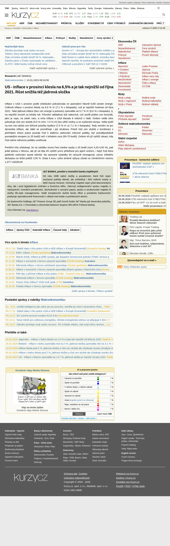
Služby (72, 38)
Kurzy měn (46, 8)
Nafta (84, 458)
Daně (94, 461)
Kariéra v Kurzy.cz (126, 477)
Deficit (121, 142)
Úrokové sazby (40, 434)
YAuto (144, 3)
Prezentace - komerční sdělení (141, 159)
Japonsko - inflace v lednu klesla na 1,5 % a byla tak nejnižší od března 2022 (59, 339)
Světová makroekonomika (134, 123)
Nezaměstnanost (32, 38)
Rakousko (147, 134)
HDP (8, 38)
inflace (18, 107)
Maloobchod (124, 51)
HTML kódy (138, 486)
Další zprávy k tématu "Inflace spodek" (92, 291)
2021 (7, 111)
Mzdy (121, 94)
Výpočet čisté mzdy (13, 434)
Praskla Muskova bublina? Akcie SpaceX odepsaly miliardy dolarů (140, 226)
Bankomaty (47, 431)
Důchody (38, 462)
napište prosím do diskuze (81, 400)
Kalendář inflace (41, 230)
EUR (55, 13)
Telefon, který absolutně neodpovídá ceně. (28, 53)
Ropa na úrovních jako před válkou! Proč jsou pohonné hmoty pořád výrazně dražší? (146, 236)
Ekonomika (27, 28)
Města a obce (98, 434)
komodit (108, 114)
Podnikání (97, 431)
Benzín (78, 458)
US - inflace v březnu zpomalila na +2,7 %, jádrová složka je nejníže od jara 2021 (62, 357)
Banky (37, 431)
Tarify (90, 8)
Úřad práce (39, 446)
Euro (47, 438)
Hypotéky (81, 8)
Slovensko (147, 130)
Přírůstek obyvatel (127, 119)
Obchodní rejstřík (126, 3)
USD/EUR (17, 162)
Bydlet (159, 3)
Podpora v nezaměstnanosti (46, 458)
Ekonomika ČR (127, 41)
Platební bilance (150, 51)
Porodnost (147, 116)
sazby (71, 147)
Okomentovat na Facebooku (21, 222)
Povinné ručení (11, 461)
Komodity (56, 8)
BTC (71, 13)
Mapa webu (132, 449)
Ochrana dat (70, 473)
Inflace (48, 38)
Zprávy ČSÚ (23, 230)
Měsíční (124, 73)
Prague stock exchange (131, 461)
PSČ (107, 434)
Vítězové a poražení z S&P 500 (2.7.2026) (84, 64)
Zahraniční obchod (151, 45)
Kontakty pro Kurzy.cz (128, 482)
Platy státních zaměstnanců (132, 148)
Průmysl (60, 38)
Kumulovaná (124, 89)
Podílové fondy (79, 438)
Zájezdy (137, 3)
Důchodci (146, 73)
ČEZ (107, 13)
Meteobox (152, 3)
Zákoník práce (98, 453)
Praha (155, 73)
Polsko (145, 127)
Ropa (89, 17)
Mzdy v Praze (125, 104)
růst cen (20, 121)
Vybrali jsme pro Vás (74, 46)
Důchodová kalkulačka (14, 438)
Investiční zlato (74, 454)
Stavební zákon (99, 457)
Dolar (52, 438)
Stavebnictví (86, 38)
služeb (29, 121)
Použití (120, 486)
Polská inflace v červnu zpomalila (34, 286)
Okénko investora (128, 211)
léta (43, 151)
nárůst (20, 125)
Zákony (118, 8)
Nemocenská (39, 455)
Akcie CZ (24, 8)
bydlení (51, 125)
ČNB (17, 38)
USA (120, 127)
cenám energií (105, 103)
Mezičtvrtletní (124, 79)
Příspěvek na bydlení (14, 446)
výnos (99, 154)
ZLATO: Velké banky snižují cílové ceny (26, 64)
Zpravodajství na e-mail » (141, 260)
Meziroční (123, 66)
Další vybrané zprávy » (102, 68)
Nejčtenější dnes (14, 46)
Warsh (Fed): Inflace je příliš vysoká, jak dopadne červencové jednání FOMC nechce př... (64, 256)
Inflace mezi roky (150, 76)
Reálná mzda (148, 97)
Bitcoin (72, 8)
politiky (85, 132)
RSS (126, 266)
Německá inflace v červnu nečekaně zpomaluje (41, 265)
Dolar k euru (49, 158)
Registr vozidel (127, 438)
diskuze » (81, 418)
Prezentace (141, 190)
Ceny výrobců (104, 38)
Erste (107, 17)
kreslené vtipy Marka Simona (31, 407)
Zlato (89, 13)
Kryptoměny (68, 446)
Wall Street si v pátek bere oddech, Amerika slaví (88, 57)
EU (119, 130)
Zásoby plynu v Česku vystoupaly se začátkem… (31, 60)
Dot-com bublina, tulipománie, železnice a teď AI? (147, 248)
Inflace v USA (12, 103)
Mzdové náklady (150, 104)
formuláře (102, 461)
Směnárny (38, 438)
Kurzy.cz (8, 28)
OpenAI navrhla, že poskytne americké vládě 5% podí (91, 60)
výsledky (63, 154)
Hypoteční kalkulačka (14, 457)
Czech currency (128, 457)
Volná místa (46, 443)
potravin (59, 111)
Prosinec (153, 66)
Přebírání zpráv (138, 266)
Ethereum (86, 446)
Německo (123, 134)
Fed (44, 132)
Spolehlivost (138, 434)
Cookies (83, 473)
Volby (123, 449)
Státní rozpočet (127, 138)
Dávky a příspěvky (42, 451)
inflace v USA (54, 118)
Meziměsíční (124, 83)
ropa (16, 118)
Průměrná (125, 76)
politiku (31, 140)
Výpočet (20, 431)
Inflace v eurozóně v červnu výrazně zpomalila (41, 261)
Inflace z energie (150, 79)
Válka (132, 8)
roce (59, 136)
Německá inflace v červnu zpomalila (35, 277)
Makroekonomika (14, 80)
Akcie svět (34, 8)
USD (55, 17)
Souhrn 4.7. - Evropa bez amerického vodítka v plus (90, 50)
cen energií (46, 111)
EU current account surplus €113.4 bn (37, 315)
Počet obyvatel (125, 116)
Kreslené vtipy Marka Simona (32, 370)
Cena (129, 434)
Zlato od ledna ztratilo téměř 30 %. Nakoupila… (30, 57)
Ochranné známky (100, 446)
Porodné (50, 455)
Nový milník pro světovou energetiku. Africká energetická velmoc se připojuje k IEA (61, 320)
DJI (70, 17)
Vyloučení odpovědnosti (77, 477)
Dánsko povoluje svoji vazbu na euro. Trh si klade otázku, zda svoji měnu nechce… (61, 324)
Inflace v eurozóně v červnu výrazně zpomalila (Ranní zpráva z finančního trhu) (58, 269)
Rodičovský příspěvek (14, 449)
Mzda (47, 446)
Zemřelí (146, 119)
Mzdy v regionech (127, 101)
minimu (109, 158)
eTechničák (133, 441)
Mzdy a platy (124, 97)
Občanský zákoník (100, 449)
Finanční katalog (128, 445)
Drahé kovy (68, 450)
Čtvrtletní (124, 69)
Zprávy (15, 8)
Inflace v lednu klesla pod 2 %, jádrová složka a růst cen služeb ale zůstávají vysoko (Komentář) (70, 352)
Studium (167, 3)
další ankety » (91, 418)
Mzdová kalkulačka (151, 101)
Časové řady (60, 230)
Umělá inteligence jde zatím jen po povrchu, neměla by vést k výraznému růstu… (60, 306)
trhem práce (24, 132)
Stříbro (85, 454)
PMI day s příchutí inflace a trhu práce (36, 273)
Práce (126, 8)
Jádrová (146, 69)
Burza (65, 434)
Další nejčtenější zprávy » (43, 68)
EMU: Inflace (23, 252)
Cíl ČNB (146, 86)
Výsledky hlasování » (69, 418)
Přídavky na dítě (12, 442)
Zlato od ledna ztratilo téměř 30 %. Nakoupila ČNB (89, 53)
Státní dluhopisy (126, 145)
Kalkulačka (108, 8)
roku (33, 118)
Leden (145, 66)
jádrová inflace (25, 111)
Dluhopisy (67, 438)
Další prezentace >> (154, 206)
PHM (71, 458)
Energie (98, 8)
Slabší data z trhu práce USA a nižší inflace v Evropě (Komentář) (51, 248)
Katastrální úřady (99, 442)
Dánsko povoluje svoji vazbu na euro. (25, 50)
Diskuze (140, 8)
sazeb (30, 154)
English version (128, 453)
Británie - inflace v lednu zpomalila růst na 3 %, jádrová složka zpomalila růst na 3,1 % (64, 343)
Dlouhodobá (124, 86)
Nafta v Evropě (69, 461)
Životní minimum (12, 453)
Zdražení (74, 230)
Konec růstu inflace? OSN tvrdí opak (36, 282)
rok (38, 114)
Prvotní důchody (150, 55)
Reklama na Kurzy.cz (127, 473)
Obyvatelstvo (126, 112)
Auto (123, 434)
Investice (90, 261)
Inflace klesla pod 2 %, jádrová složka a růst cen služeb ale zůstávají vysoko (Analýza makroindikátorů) (73, 348)
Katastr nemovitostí (100, 438)
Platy (53, 446)
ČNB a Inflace (149, 83)
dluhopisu (10, 158)
